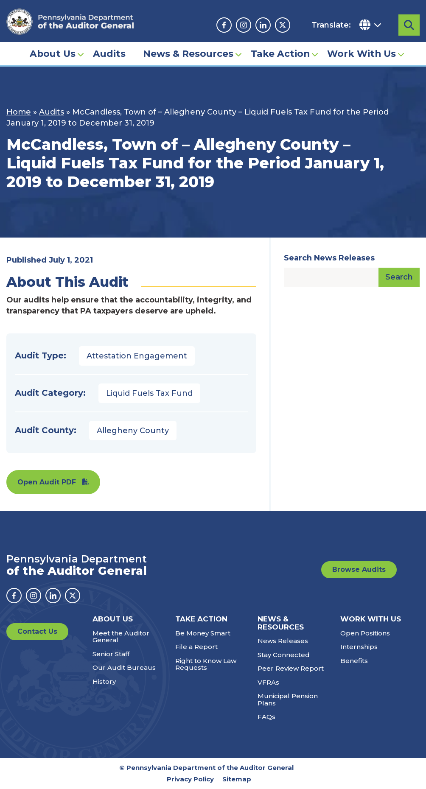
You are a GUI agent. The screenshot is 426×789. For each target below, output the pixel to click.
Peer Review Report (291, 668)
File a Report (196, 647)
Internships (359, 647)
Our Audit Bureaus (124, 667)
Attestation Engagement (137, 356)
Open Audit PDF (46, 482)
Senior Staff (110, 654)
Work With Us (361, 53)
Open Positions (365, 633)
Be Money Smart (202, 633)
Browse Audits (359, 569)
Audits (109, 53)
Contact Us (37, 631)
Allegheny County (133, 430)
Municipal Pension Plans (288, 699)
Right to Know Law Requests (205, 664)
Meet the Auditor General (120, 636)
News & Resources (188, 53)
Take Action (280, 53)
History (104, 681)
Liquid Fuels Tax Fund (149, 393)
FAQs (266, 717)
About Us (53, 53)
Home (18, 112)
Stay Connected (284, 655)
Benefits (354, 661)
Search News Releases (329, 258)
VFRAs (268, 682)
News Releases (283, 641)
